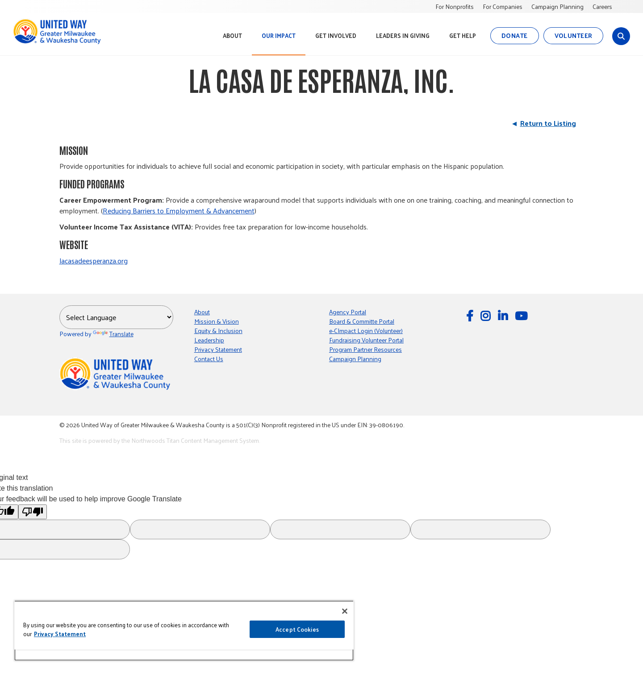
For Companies (502, 6)
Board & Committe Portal (361, 321)
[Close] (344, 611)
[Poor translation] (32, 511)
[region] (184, 630)
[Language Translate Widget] (116, 317)
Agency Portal (347, 311)
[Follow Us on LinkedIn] (504, 315)
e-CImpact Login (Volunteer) (366, 330)
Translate (113, 333)
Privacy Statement (218, 349)
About (202, 311)
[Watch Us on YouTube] (522, 315)
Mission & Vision (216, 321)
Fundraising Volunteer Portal (366, 340)
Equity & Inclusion (218, 330)
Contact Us (208, 358)
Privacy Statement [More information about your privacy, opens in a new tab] (60, 634)
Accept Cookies (297, 629)
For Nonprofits (454, 6)
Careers (602, 6)
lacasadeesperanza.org (93, 260)
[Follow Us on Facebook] (471, 315)
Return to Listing (548, 123)
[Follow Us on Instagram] (486, 315)
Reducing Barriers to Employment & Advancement (179, 210)
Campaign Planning (557, 6)
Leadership (209, 340)
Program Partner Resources (365, 349)
